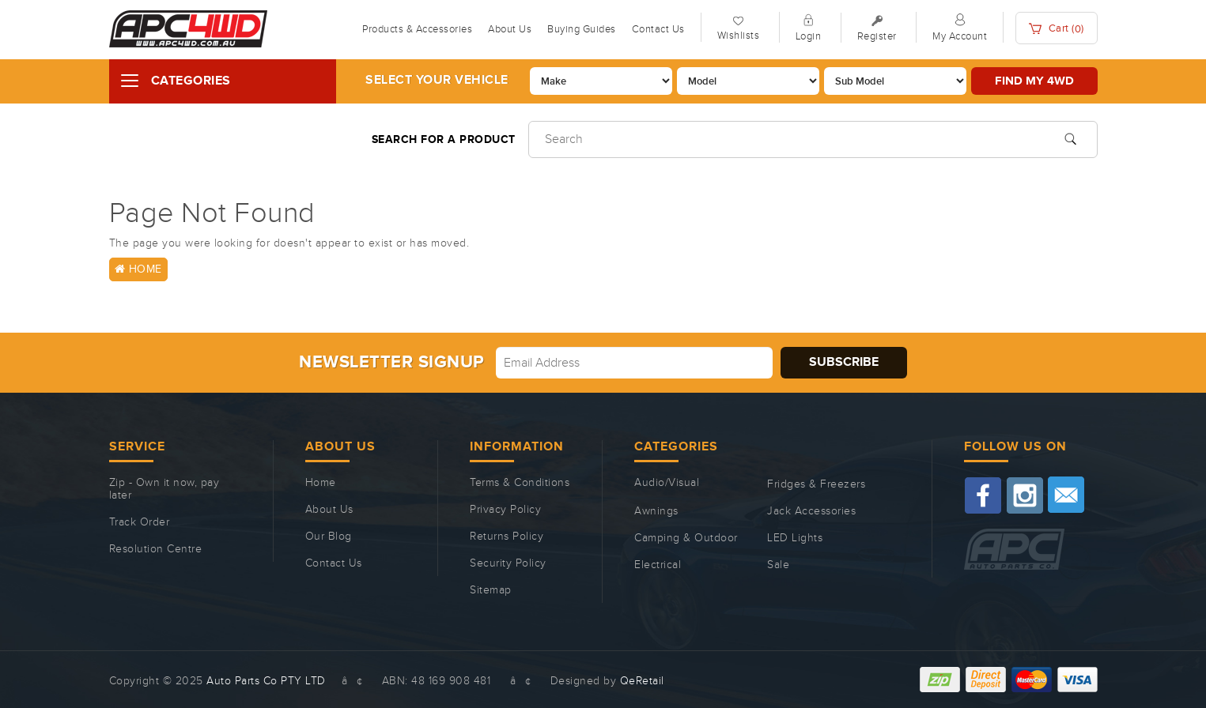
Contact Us (658, 29)
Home (138, 269)
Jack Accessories (811, 511)
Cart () (1056, 29)
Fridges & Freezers (816, 484)
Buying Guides (581, 29)
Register (877, 36)
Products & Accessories (417, 29)
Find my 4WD (1034, 80)
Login (809, 36)
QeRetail (642, 681)
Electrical (657, 565)
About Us (509, 29)
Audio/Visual (666, 482)
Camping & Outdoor (686, 538)
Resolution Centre (155, 549)
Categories (191, 80)
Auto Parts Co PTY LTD (266, 681)
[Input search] (813, 139)
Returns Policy (506, 536)
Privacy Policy (505, 509)
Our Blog (328, 536)
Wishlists (738, 35)
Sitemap (491, 590)
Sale (778, 565)
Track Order (139, 522)
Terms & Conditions (519, 482)
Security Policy (508, 563)
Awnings (656, 511)
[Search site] (1070, 137)
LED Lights (794, 538)
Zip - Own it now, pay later (164, 489)
